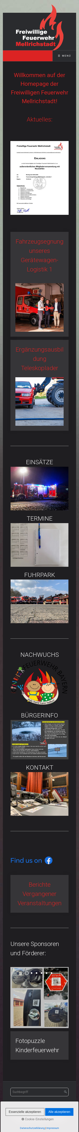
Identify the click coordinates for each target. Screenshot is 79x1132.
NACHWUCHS (39, 678)
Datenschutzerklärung (32, 1128)
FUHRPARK (39, 596)
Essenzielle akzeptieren (25, 1111)
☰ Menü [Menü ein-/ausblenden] (64, 55)
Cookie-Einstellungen (38, 1119)
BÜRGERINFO (39, 735)
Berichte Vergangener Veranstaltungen (39, 894)
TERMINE (39, 540)
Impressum (53, 1128)
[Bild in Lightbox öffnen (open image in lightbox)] (39, 178)
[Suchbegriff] (39, 1092)
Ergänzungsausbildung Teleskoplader (39, 385)
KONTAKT (39, 789)
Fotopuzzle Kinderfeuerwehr (39, 1045)
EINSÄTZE (39, 483)
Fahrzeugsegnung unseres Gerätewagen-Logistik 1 (39, 284)
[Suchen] (65, 1092)
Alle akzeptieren (59, 1111)
